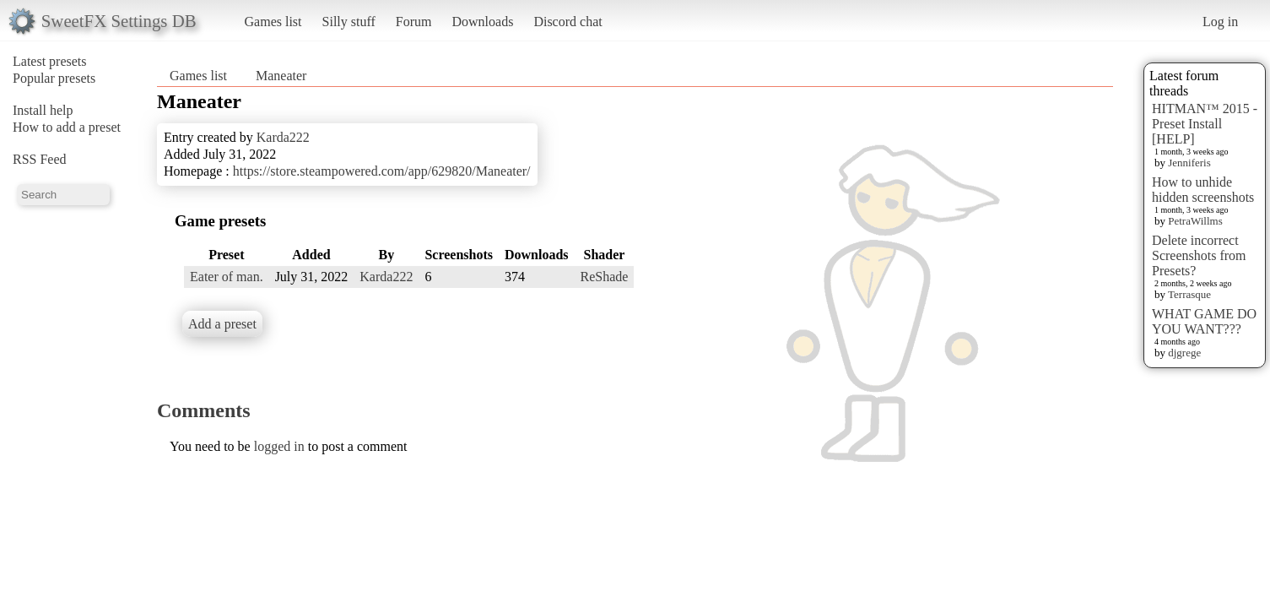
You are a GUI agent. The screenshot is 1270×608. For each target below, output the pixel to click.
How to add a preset (67, 127)
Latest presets (50, 61)
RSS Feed (40, 159)
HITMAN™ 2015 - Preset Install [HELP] (1204, 123)
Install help (43, 110)
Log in (1220, 21)
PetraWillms (1195, 220)
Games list (273, 21)
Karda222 (283, 137)
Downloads (482, 21)
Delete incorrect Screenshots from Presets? (1199, 255)
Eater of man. (226, 276)
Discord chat (567, 21)
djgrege (1184, 352)
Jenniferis (1189, 162)
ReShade (605, 276)
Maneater (281, 75)
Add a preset (222, 324)
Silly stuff (349, 21)
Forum (414, 21)
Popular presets (54, 78)
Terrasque (1189, 294)
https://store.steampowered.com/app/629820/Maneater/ (382, 171)
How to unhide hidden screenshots (1203, 189)
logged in (279, 446)
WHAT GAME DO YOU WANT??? (1204, 321)
